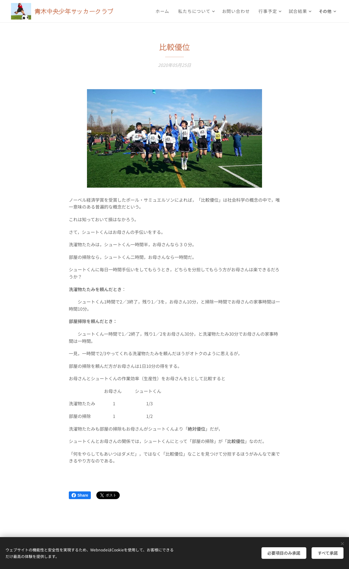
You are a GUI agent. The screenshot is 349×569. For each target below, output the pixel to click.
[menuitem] (170, 11)
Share (80, 495)
